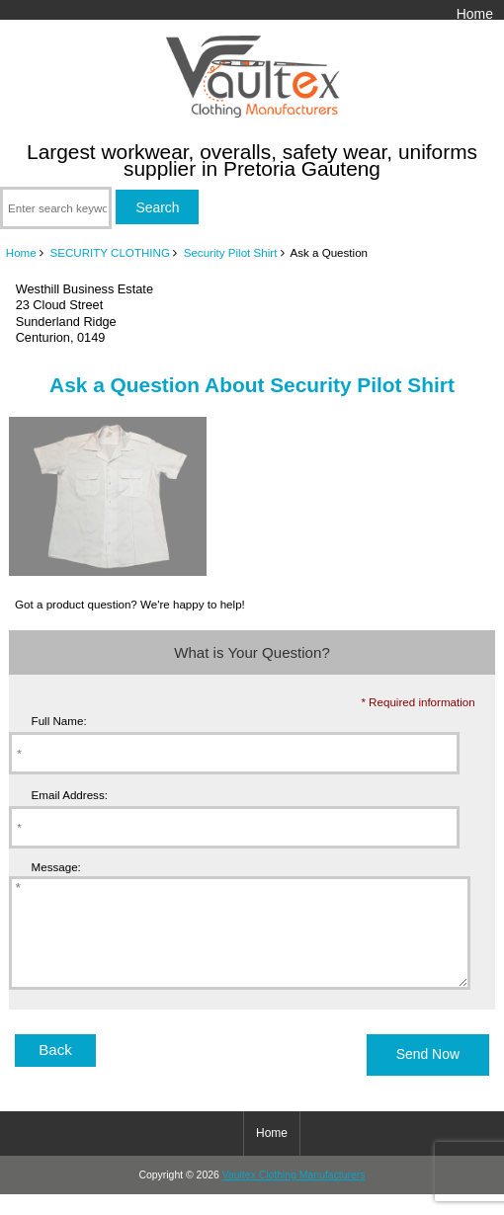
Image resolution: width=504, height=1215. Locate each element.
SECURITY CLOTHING (109, 252)
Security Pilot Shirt (231, 252)
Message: (56, 866)
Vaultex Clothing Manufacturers (294, 1195)
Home (475, 14)
